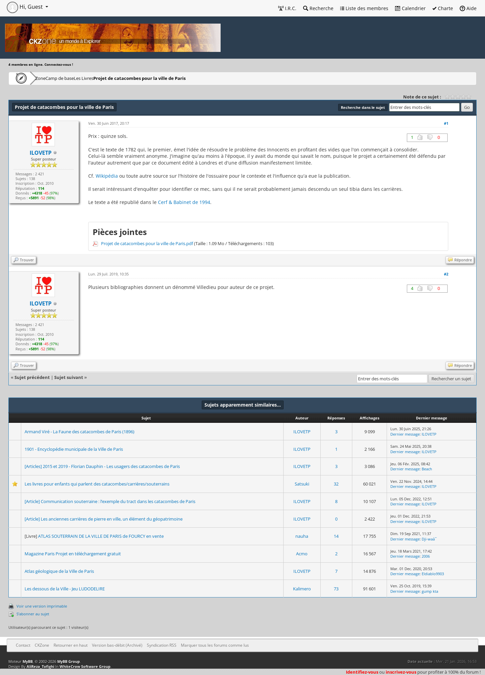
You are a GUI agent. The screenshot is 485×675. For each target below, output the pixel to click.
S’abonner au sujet (33, 613)
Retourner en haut (71, 645)
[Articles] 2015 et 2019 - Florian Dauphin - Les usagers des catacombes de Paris (102, 466)
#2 (446, 273)
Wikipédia (107, 176)
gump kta (430, 591)
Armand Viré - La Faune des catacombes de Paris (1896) (79, 432)
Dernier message (405, 434)
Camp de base (81, 78)
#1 (446, 123)
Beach (427, 468)
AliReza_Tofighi (40, 666)
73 (336, 589)
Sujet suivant (68, 377)
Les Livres (117, 78)
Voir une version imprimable (42, 606)
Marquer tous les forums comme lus (215, 645)
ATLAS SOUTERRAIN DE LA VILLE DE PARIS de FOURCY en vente (101, 536)
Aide (468, 8)
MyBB (28, 661)
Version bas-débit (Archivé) (117, 645)
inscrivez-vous (401, 672)
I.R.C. (287, 8)
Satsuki (302, 484)
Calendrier (410, 8)
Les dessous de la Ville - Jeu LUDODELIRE (65, 589)
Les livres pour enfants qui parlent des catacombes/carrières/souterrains (97, 484)
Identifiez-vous (362, 672)
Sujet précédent (32, 377)
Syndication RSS (161, 645)
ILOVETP (302, 432)
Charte (442, 8)
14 (336, 536)
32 (336, 484)
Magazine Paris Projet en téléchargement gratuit (73, 554)
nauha (301, 536)
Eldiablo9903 (433, 573)
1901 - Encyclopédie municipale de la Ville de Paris (74, 449)
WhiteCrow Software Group (85, 666)
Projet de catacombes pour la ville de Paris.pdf (147, 243)
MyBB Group (68, 661)
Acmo (302, 554)
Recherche (318, 8)
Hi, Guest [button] (25, 6)
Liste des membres (364, 8)
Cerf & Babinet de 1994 (184, 202)
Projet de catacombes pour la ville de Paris (180, 78)
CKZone (47, 78)
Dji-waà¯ (429, 538)
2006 (426, 556)
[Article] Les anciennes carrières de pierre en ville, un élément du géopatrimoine (104, 519)
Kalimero (302, 589)
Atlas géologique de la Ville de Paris (59, 571)
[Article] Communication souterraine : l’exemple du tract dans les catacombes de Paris (110, 501)
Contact (23, 645)
